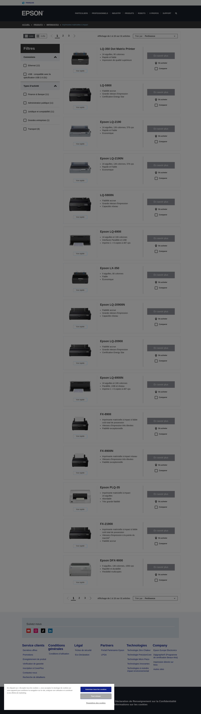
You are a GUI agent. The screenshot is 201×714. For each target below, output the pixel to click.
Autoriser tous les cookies (95, 689)
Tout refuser (96, 696)
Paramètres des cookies (96, 703)
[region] (59, 696)
